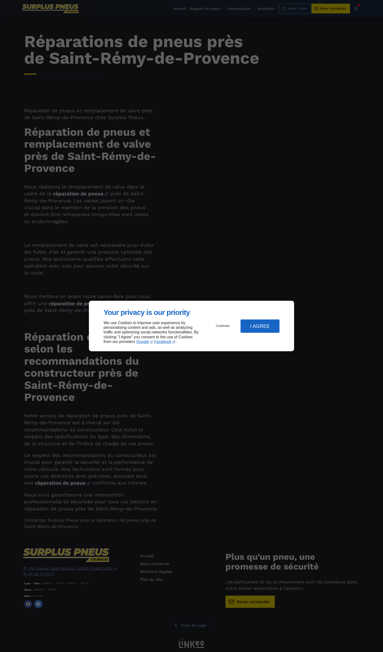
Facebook (162, 342)
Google (142, 342)
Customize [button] (223, 326)
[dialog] (191, 326)
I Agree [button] (260, 326)
